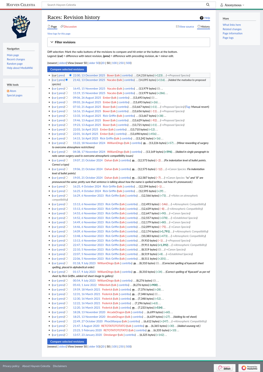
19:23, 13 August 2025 (87, 124)
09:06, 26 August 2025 (87, 97)
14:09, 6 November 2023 (88, 231)
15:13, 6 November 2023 (88, 204)
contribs (127, 75)
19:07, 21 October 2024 (88, 160)
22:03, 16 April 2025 (85, 129)
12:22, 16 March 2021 (86, 303)
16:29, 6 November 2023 (88, 195)
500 (128, 62)
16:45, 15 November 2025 (89, 88)
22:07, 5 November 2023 (88, 254)
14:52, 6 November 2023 (88, 217)
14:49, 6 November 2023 (88, 222)
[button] (128, 42)
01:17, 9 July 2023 (84, 271)
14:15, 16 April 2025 (85, 138)
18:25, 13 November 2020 (89, 316)
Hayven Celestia (21, 4)
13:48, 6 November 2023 (88, 236)
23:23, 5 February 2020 (87, 330)
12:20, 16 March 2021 (86, 307)
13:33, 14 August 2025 (87, 115)
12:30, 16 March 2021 (86, 298)
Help (204, 18)
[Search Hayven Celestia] (129, 4)
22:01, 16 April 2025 (85, 133)
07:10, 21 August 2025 (87, 106)
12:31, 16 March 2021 (86, 294)
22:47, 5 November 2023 (88, 244)
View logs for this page (58, 33)
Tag (188, 106)
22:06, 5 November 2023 (88, 258)
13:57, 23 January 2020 (87, 334)
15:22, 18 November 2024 (89, 143)
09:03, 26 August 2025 (87, 102)
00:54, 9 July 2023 (84, 280)
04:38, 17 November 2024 (89, 151)
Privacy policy (11, 366)
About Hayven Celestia (36, 366)
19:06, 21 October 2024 (88, 169)
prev (61, 75)
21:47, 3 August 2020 (86, 325)
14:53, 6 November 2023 (88, 213)
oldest (62, 62)
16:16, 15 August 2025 (87, 111)
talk (117, 75)
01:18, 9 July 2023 (84, 263)
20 (103, 62)
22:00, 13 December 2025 (89, 75)
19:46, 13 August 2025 (87, 120)
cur (54, 79)
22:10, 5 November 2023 (88, 249)
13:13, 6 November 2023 (88, 240)
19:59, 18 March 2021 (86, 289)
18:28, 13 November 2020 (89, 312)
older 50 (94, 62)
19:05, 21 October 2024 (88, 177)
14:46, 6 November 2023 (88, 226)
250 (121, 62)
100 (114, 62)
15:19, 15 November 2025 (89, 93)
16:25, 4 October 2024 (87, 186)
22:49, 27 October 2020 (88, 321)
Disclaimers (60, 366)
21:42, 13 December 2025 (89, 79)
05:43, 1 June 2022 (85, 284)
